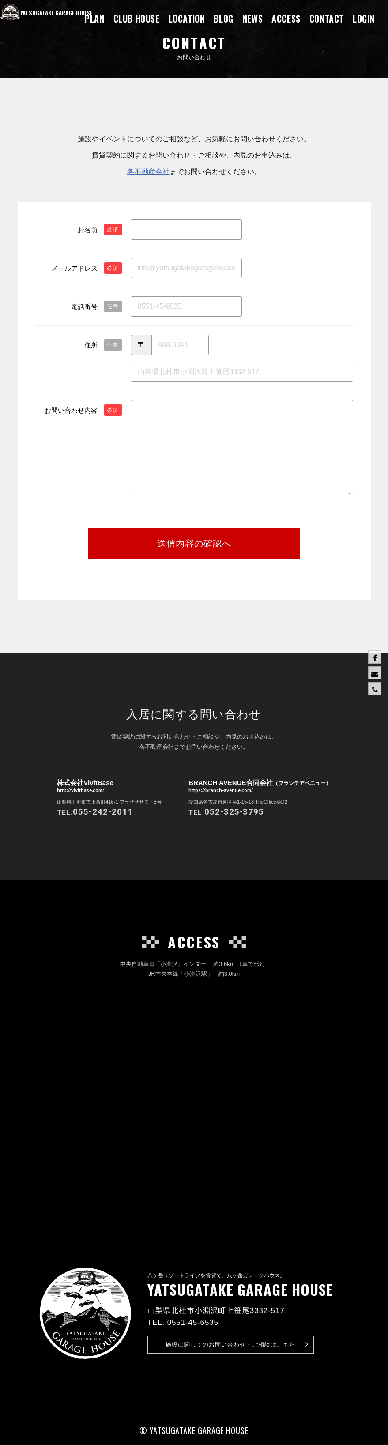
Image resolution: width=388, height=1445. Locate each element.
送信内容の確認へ (194, 543)
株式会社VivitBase (85, 786)
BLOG (223, 18)
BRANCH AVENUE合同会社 (259, 786)
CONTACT (326, 18)
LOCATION (187, 18)
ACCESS (286, 18)
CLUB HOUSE (136, 18)
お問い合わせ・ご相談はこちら (237, 1344)
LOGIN (364, 18)
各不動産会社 (148, 171)
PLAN (94, 18)
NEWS (252, 18)
